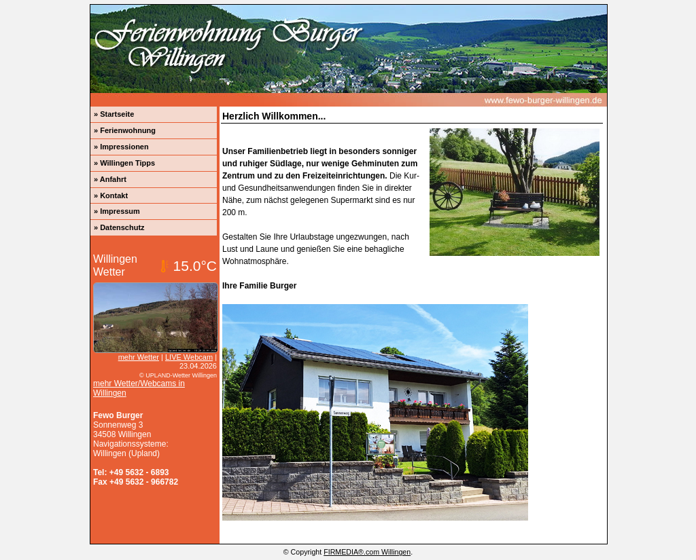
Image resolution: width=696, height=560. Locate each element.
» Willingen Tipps (124, 163)
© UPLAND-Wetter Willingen (178, 375)
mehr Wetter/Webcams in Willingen (139, 388)
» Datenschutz (119, 227)
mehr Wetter (138, 357)
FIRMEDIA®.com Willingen (367, 552)
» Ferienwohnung (125, 130)
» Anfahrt (110, 179)
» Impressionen (121, 147)
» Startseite (114, 114)
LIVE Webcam (189, 357)
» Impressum (117, 211)
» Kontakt (111, 195)
